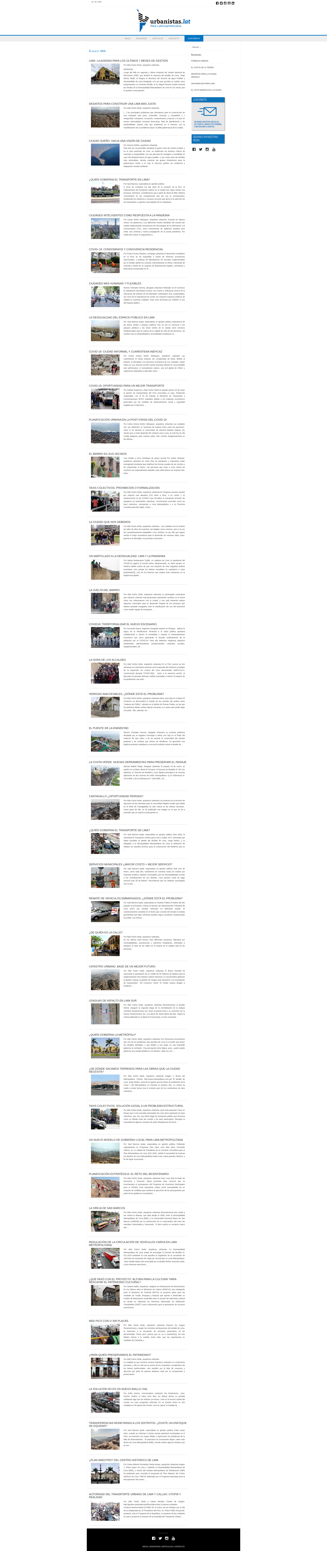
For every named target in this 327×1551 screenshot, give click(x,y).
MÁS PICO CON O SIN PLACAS (108, 1320)
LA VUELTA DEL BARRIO (104, 590)
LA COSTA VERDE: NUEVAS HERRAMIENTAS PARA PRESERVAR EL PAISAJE (138, 762)
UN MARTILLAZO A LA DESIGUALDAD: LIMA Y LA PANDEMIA (127, 556)
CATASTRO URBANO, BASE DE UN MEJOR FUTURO (122, 966)
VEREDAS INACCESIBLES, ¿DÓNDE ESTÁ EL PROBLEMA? (126, 693)
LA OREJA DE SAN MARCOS (107, 1208)
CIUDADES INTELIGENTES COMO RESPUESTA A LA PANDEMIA (129, 215)
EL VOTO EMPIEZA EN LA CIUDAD (206, 90)
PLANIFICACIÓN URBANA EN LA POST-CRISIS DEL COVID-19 (128, 419)
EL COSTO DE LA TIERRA (202, 67)
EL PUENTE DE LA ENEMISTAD (108, 728)
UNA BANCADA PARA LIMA (203, 83)
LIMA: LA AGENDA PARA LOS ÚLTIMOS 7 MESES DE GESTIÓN (128, 60)
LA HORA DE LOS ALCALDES (107, 659)
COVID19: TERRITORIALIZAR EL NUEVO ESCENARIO (123, 624)
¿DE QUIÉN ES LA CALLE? (106, 932)
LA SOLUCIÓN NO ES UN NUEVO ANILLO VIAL (118, 1388)
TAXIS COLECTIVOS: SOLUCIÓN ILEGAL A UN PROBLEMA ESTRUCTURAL (136, 1105)
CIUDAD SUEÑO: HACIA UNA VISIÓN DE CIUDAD (120, 140)
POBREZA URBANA (199, 61)
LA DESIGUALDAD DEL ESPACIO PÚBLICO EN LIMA (122, 317)
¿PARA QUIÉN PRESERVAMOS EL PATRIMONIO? (120, 1354)
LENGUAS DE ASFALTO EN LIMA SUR (113, 1000)
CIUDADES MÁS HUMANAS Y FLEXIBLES (115, 283)
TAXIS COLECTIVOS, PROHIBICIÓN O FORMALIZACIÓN (124, 487)
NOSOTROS (141, 38)
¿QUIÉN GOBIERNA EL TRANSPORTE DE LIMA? (119, 830)
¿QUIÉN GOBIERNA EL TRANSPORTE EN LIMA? (119, 179)
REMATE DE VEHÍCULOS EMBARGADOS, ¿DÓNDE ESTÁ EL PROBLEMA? (136, 898)
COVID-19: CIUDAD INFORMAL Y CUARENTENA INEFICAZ (125, 351)
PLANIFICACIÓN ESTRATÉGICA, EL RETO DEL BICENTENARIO (129, 1173)
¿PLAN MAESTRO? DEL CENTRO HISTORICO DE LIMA (123, 1460)
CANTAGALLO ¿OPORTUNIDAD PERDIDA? (116, 796)
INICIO (128, 38)
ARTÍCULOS (157, 38)
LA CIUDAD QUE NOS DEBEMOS (110, 521)
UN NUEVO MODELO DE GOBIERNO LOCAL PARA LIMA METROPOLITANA (136, 1139)
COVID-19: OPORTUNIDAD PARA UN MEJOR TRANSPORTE (126, 385)
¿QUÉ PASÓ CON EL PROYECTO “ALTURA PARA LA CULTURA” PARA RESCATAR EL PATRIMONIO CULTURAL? (132, 1281)
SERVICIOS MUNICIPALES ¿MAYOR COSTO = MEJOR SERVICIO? (130, 864)
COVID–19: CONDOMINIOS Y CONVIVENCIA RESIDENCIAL (126, 249)
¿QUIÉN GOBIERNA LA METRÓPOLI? (112, 1034)
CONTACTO (174, 38)
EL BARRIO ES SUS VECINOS (108, 453)
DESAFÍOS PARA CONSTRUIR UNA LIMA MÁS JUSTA (122, 103)
